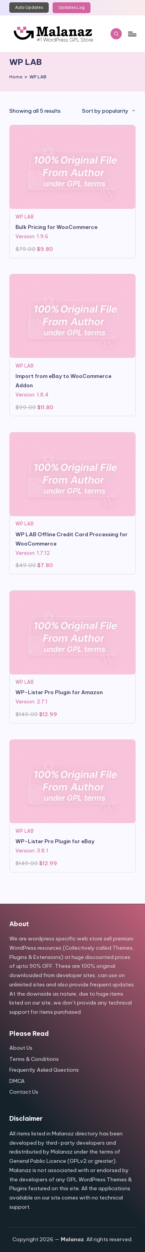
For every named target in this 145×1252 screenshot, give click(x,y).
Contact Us (23, 1091)
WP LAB (24, 217)
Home (15, 77)
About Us (20, 1047)
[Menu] (132, 34)
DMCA (17, 1080)
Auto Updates (29, 7)
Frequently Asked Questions (44, 1069)
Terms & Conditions (34, 1058)
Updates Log (71, 7)
